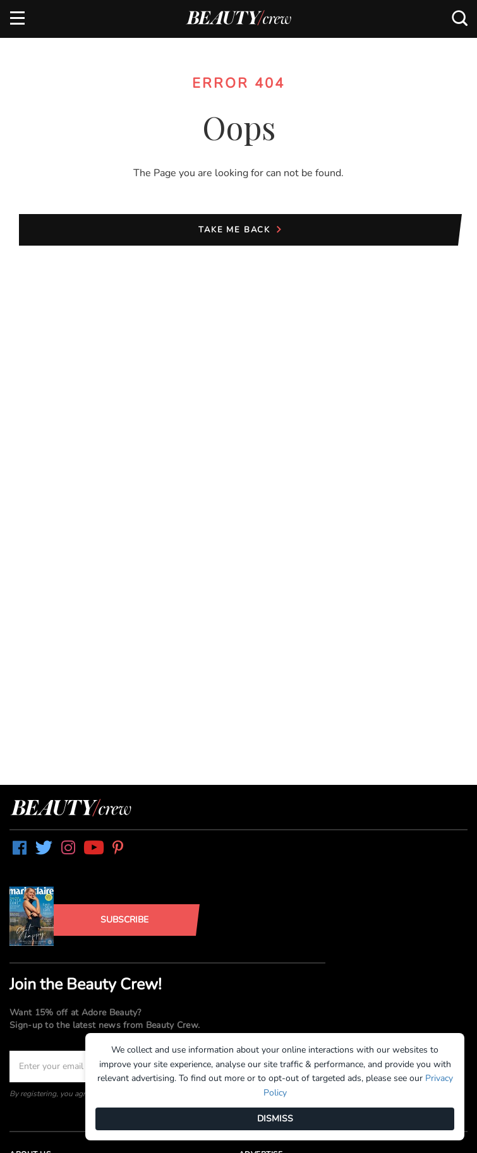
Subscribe (124, 920)
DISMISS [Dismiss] (275, 1119)
